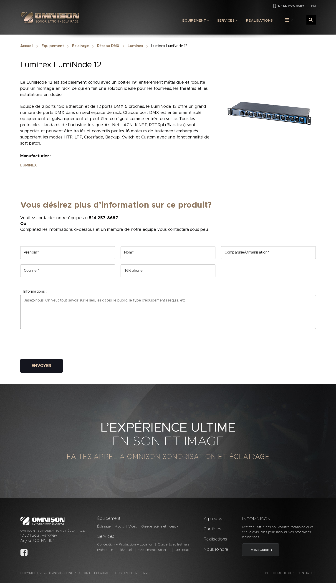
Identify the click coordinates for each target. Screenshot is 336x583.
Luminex (135, 46)
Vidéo (133, 526)
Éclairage (80, 46)
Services (226, 20)
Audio (119, 526)
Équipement (194, 20)
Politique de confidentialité (290, 573)
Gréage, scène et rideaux (159, 526)
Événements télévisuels (115, 550)
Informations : (35, 291)
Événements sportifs (154, 550)
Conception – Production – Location (125, 544)
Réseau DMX (108, 46)
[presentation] (54, 345)
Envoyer (41, 366)
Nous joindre (216, 550)
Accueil (26, 46)
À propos (213, 519)
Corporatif (182, 550)
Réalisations (259, 20)
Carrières (212, 529)
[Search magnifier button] (311, 20)
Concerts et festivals (173, 544)
